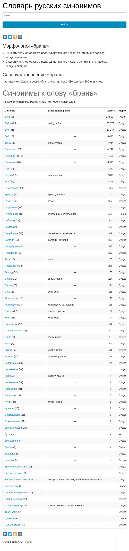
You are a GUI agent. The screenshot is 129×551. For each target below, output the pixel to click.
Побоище (10, 220)
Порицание (11, 252)
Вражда (9, 194)
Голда (8, 337)
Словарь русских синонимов (52, 6)
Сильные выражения (16, 492)
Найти (64, 24)
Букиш (8, 434)
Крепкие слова (13, 473)
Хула (7, 317)
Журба (8, 350)
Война (8, 123)
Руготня (9, 356)
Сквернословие (13, 330)
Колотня (9, 460)
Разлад (9, 272)
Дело (7, 116)
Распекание (11, 363)
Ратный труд (12, 486)
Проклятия (10, 162)
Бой (7, 129)
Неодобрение (12, 246)
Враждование (12, 440)
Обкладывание (13, 421)
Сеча (7, 291)
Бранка (9, 376)
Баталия (9, 240)
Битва (8, 142)
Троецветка (11, 512)
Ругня (8, 401)
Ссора (8, 175)
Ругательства (12, 188)
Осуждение (11, 207)
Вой (7, 136)
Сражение (10, 149)
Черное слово (12, 525)
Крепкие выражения (16, 466)
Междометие (12, 298)
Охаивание (11, 389)
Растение (10, 155)
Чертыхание (11, 369)
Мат (7, 181)
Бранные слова (13, 427)
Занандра (10, 453)
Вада (7, 343)
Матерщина (11, 304)
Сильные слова (13, 499)
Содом (8, 285)
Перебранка (11, 233)
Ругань (8, 201)
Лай (7, 168)
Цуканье (9, 518)
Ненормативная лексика (18, 479)
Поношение (11, 324)
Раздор (9, 227)
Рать (7, 259)
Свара (8, 278)
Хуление (9, 408)
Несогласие (11, 265)
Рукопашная (11, 214)
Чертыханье (11, 382)
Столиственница (14, 505)
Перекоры (10, 395)
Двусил (9, 447)
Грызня (9, 311)
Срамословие (12, 414)
